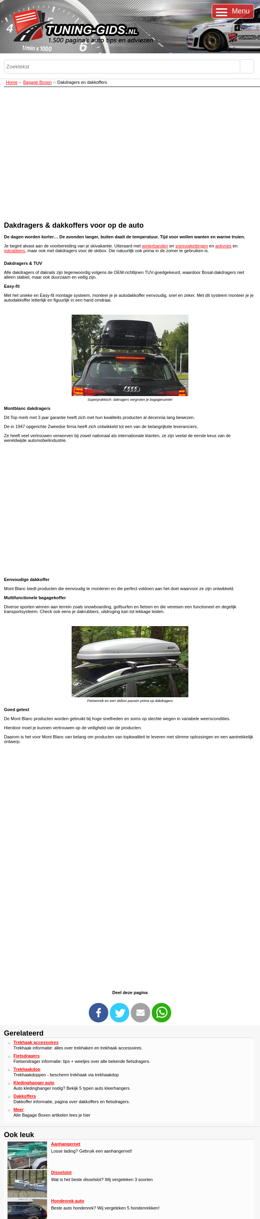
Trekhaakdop (26, 1069)
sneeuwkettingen (191, 245)
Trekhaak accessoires (36, 1042)
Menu (241, 11)
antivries (223, 245)
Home (11, 82)
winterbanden (155, 245)
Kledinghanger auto (33, 1082)
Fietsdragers (26, 1055)
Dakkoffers (24, 1096)
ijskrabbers (14, 250)
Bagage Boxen (37, 82)
